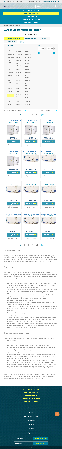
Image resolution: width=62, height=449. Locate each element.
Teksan (10, 95)
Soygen (27, 89)
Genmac (10, 72)
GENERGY (28, 54)
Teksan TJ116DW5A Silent (49, 183)
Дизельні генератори (31, 13)
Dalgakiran (11, 57)
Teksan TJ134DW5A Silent (14, 214)
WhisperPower (28, 104)
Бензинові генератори (31, 10)
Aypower (19, 51)
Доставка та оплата (22, 1)
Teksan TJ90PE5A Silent (31, 183)
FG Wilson (18, 64)
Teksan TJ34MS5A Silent (31, 121)
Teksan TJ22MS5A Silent (13, 121)
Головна (6, 25)
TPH (9, 101)
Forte (18, 69)
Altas (27, 48)
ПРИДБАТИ (13, 141)
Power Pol (27, 84)
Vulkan (27, 98)
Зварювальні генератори (31, 20)
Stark (18, 101)
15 (37, 115)
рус (25, 6)
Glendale (19, 54)
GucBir (18, 72)
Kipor (18, 80)
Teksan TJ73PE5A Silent (48, 152)
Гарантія (31, 429)
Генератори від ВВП (31, 23)
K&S (17, 76)
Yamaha (27, 101)
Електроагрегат (30, 38)
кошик (58, 1)
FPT (26, 66)
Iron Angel (9, 81)
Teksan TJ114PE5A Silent (31, 214)
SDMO (18, 92)
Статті (13, 1)
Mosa (18, 84)
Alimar (18, 48)
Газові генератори (31, 16)
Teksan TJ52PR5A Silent (48, 121)
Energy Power (10, 61)
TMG (26, 92)
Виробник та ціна (14, 38)
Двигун (43, 38)
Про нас (31, 433)
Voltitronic (28, 95)
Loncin (27, 80)
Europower (28, 60)
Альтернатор (11, 42)
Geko (27, 69)
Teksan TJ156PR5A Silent (49, 214)
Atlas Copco (10, 49)
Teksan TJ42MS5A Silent (13, 152)
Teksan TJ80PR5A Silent (31, 152)
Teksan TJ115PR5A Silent (14, 183)
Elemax (18, 57)
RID (17, 89)
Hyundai (10, 76)
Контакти (38, 1)
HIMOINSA (28, 72)
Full (9, 69)
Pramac (10, 89)
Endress (28, 57)
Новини (9, 1)
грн (45, 48)
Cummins (11, 54)
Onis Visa (9, 105)
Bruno (27, 51)
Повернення (31, 1)
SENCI (10, 92)
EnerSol (19, 60)
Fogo (27, 63)
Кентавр (19, 104)
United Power (18, 96)
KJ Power (27, 76)
